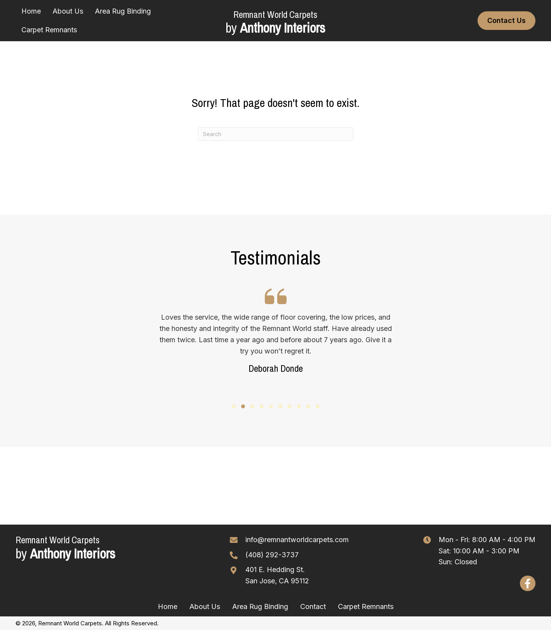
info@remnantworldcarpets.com (297, 540)
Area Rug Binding (260, 606)
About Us (204, 606)
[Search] (275, 134)
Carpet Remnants (366, 606)
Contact (313, 606)
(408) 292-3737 (272, 555)
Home (167, 606)
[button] (233, 406)
